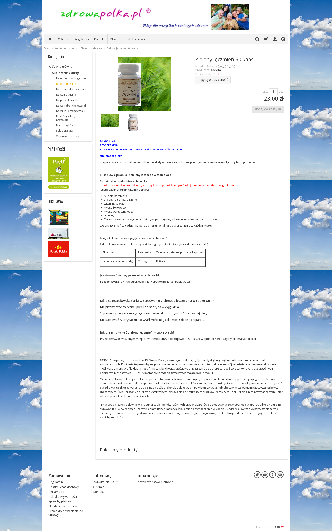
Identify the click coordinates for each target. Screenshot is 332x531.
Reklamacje (56, 492)
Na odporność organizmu (71, 78)
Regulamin (81, 39)
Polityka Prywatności (62, 496)
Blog (113, 39)
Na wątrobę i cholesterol (71, 105)
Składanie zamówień (62, 506)
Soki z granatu (64, 130)
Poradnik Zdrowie (134, 39)
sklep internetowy (269, 526)
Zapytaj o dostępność (213, 80)
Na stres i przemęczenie (70, 111)
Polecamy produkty (119, 450)
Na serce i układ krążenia (71, 89)
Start (47, 48)
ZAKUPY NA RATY (105, 482)
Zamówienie (59, 475)
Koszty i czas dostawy (63, 487)
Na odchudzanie (66, 84)
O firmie (63, 39)
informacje (148, 475)
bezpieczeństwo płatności (155, 482)
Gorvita (216, 70)
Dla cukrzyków (64, 125)
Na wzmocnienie (66, 94)
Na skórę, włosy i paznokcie (66, 118)
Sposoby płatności (61, 501)
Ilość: (264, 91)
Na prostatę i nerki (67, 100)
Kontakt (99, 39)
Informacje (103, 475)
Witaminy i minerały (67, 136)
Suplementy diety (65, 73)
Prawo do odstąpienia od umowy (65, 513)
